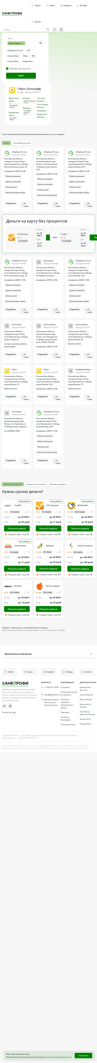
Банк (10, 38)
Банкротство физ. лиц (85, 688)
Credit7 (64, 234)
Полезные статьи (68, 724)
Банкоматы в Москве (85, 705)
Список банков (86, 695)
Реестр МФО (85, 719)
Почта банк (16, 324)
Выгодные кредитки (58, 484)
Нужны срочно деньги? (12, 484)
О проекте (65, 687)
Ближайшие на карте (22, 143)
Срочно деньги (85, 545)
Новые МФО (85, 724)
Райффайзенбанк (83, 369)
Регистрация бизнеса (42, 105)
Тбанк (14, 369)
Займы (36, 5)
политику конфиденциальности (58, 1057)
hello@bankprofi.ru (50, 694)
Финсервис (48, 261)
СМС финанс (22, 234)
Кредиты (66, 5)
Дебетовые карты (14, 99)
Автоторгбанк (49, 324)
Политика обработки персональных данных (67, 703)
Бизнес (36, 22)
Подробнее (11, 203)
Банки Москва (86, 699)
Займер (50, 545)
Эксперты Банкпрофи (66, 718)
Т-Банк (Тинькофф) (29, 88)
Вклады (82, 5)
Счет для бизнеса (41, 99)
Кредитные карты (14, 113)
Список (6, 143)
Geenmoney (20, 545)
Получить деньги (17, 528)
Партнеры (65, 712)
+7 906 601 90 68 (50, 687)
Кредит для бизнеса (42, 115)
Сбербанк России (19, 152)
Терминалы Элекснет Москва (87, 713)
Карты (50, 5)
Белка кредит (53, 586)
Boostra (18, 586)
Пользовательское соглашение (69, 693)
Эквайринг (42, 111)
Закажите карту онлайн (36, 484)
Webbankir (82, 505)
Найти (21, 76)
